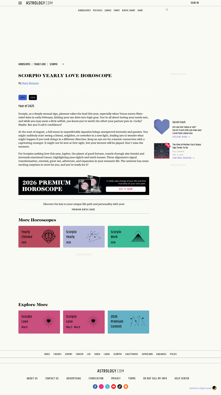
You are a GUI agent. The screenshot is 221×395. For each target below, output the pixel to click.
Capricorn (147, 354)
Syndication (96, 379)
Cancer (79, 354)
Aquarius (161, 354)
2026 (32, 98)
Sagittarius (131, 354)
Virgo (97, 354)
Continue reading (184, 158)
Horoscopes (84, 10)
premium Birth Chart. (84, 209)
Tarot (117, 10)
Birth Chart (128, 10)
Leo (89, 354)
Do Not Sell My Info (155, 379)
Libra (107, 354)
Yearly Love (40, 64)
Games (108, 10)
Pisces (173, 354)
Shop (140, 10)
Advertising (73, 379)
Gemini (68, 354)
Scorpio (118, 354)
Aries (47, 354)
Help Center (182, 379)
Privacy (116, 379)
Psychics (97, 10)
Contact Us (52, 379)
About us (32, 379)
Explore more (182, 137)
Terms (132, 379)
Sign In (195, 3)
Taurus (57, 354)
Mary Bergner (30, 83)
